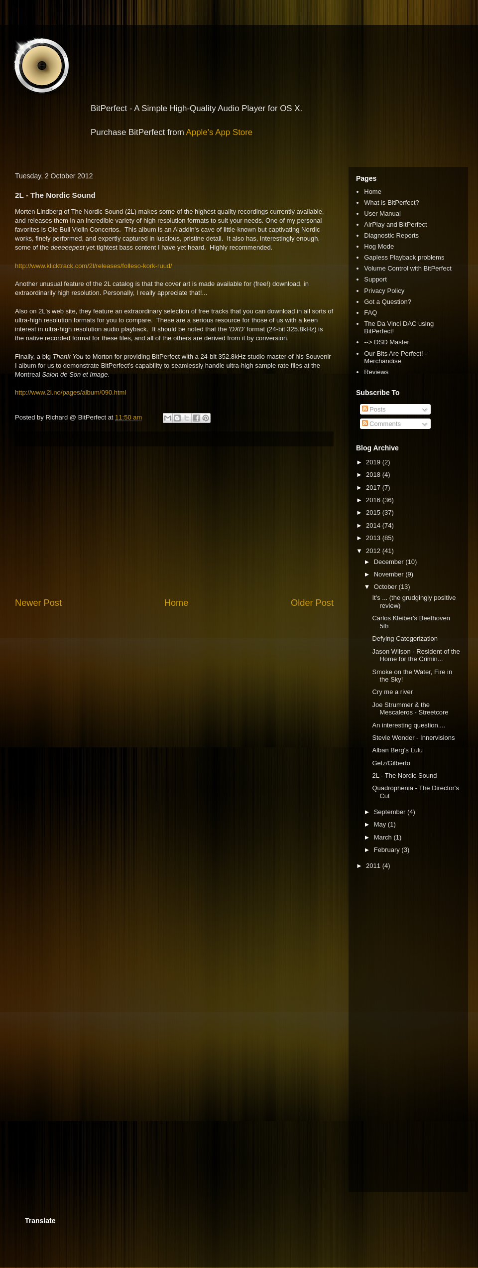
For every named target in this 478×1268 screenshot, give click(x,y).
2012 (374, 551)
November (390, 574)
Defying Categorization (405, 638)
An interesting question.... (408, 725)
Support (375, 279)
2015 (374, 512)
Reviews (376, 372)
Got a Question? (387, 301)
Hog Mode (379, 246)
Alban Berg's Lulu (397, 750)
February (388, 849)
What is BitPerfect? (391, 202)
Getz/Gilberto (391, 763)
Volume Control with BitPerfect (408, 268)
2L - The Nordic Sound (404, 775)
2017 (374, 487)
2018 (374, 474)
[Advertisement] (174, 521)
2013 (374, 538)
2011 (374, 865)
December (390, 561)
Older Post (312, 603)
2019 (374, 462)
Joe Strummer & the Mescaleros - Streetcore (410, 708)
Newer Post (38, 603)
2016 (374, 500)
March (384, 837)
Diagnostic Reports (391, 235)
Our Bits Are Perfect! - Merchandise (395, 357)
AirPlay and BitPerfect (395, 224)
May (381, 824)
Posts (374, 409)
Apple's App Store (219, 132)
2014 (374, 525)
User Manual (382, 213)
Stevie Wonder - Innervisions (413, 737)
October (386, 586)
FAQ (370, 312)
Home (176, 603)
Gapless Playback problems (404, 257)
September (390, 812)
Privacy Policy (384, 290)
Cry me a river (392, 692)
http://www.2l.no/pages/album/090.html (70, 392)
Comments (381, 423)
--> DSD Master (386, 342)
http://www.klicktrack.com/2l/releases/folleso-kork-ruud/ (93, 266)
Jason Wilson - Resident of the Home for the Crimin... (416, 655)
